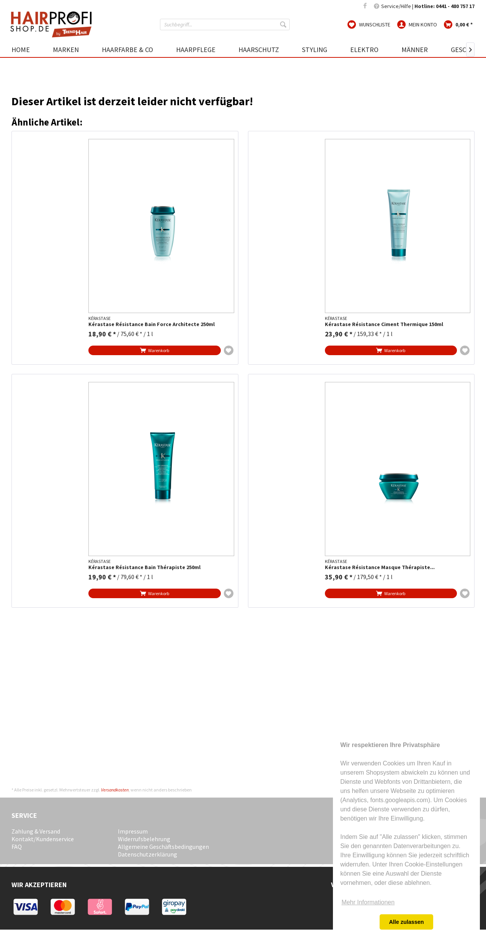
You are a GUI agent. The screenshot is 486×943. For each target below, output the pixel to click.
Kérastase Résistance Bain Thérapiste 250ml (144, 567)
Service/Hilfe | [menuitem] (424, 6)
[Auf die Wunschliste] (228, 350)
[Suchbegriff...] (225, 24)
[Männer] (414, 49)
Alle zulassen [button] (406, 922)
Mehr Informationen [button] (368, 902)
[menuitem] (225, 24)
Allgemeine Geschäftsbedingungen (163, 846)
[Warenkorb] (458, 24)
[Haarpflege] (196, 49)
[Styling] (314, 49)
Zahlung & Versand (35, 831)
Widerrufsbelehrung (144, 839)
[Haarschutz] (258, 49)
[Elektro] (364, 49)
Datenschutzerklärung (147, 854)
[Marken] (65, 49)
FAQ (16, 846)
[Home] (26, 49)
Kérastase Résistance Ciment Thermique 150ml (384, 324)
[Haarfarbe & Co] (127, 49)
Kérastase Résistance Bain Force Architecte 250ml (151, 324)
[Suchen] (284, 24)
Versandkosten (115, 790)
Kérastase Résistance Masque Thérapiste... (380, 567)
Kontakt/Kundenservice (42, 839)
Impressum (133, 831)
